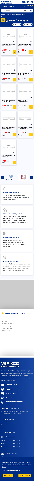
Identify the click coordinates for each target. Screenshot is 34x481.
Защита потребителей (12, 402)
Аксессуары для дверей (19, 14)
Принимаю (8, 475)
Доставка (7, 397)
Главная (3, 14)
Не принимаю (25, 475)
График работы (8, 436)
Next (31, 177)
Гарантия (7, 389)
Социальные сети (9, 453)
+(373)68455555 (9, 419)
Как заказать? (9, 385)
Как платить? (8, 393)
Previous (2, 177)
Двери (9, 14)
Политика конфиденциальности (11, 470)
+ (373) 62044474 (9, 432)
